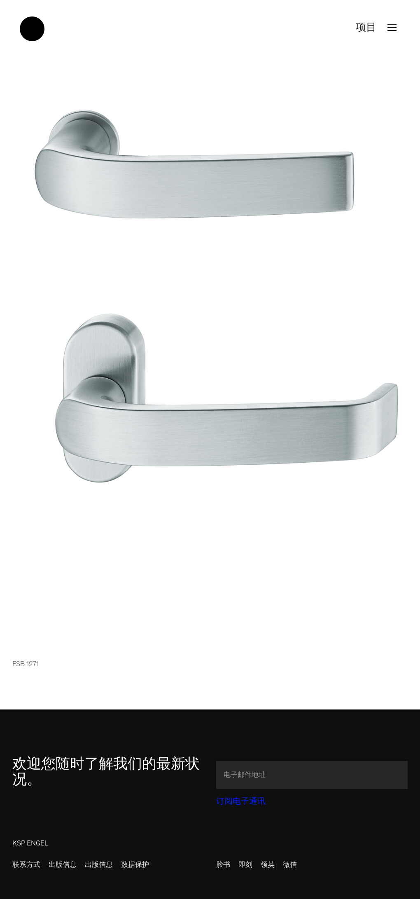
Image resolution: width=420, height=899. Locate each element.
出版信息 (63, 865)
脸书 (223, 865)
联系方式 (26, 865)
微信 (290, 865)
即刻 (245, 865)
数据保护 (135, 865)
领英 (268, 865)
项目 (378, 28)
